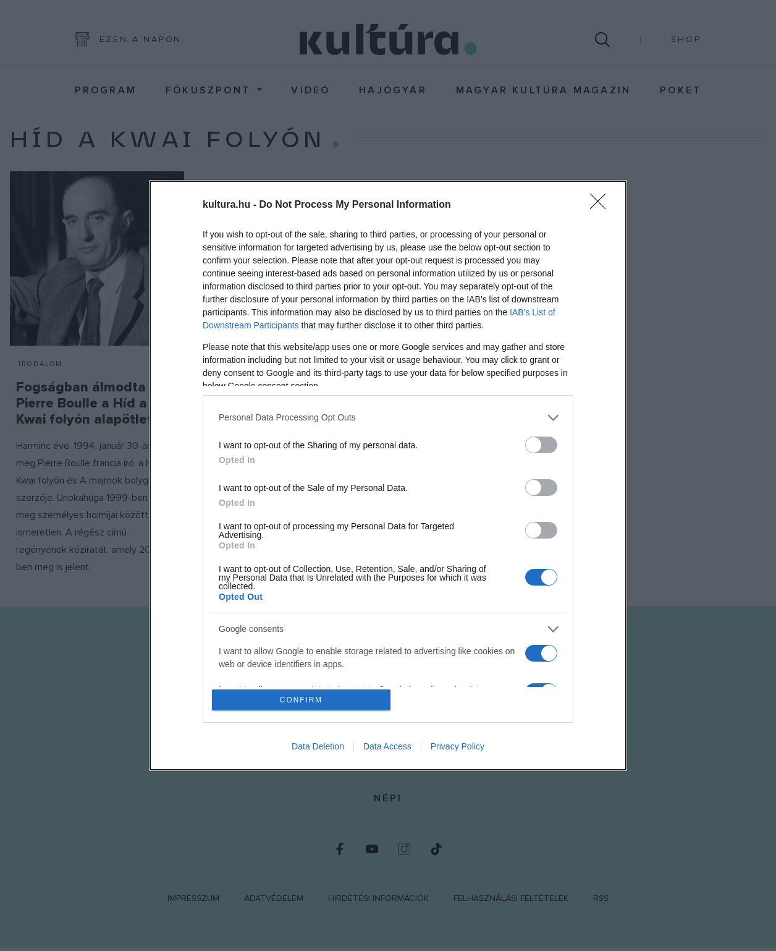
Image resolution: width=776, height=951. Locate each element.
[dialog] (388, 475)
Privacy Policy (457, 748)
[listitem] (388, 415)
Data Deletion (318, 748)
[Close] (602, 203)
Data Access (387, 748)
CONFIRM (303, 699)
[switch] (541, 443)
